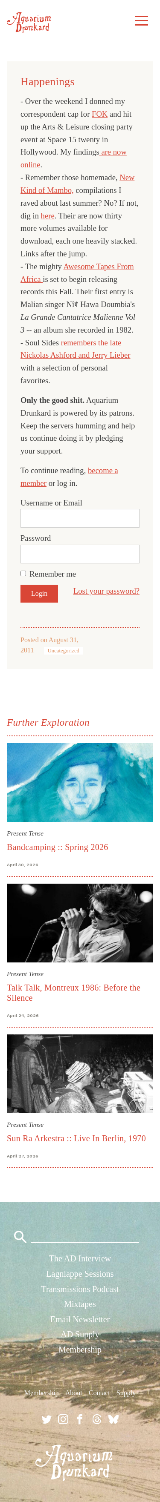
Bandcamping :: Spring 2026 (57, 847)
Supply (126, 1392)
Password (35, 538)
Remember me (52, 573)
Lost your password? (106, 590)
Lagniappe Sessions (79, 1273)
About (73, 1392)
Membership (80, 1349)
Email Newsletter (80, 1319)
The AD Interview (80, 1258)
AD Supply (80, 1334)
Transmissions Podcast (80, 1289)
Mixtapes (80, 1304)
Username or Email (51, 502)
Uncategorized (63, 651)
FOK (100, 113)
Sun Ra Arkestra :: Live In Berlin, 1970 (76, 1138)
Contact (99, 1392)
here (48, 215)
